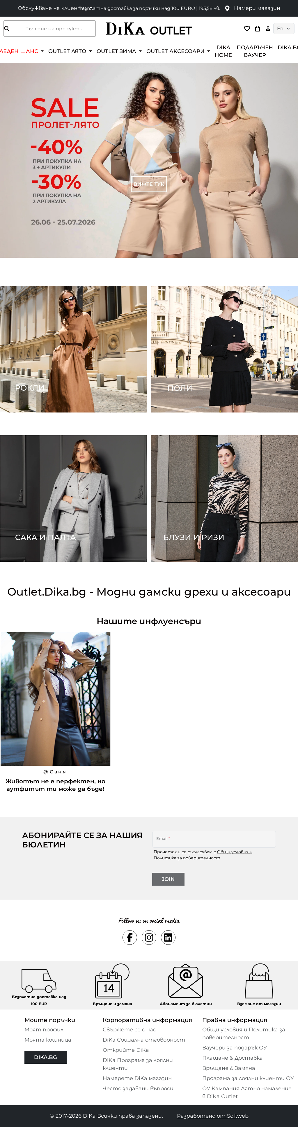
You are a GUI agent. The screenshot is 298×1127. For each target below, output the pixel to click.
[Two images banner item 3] (73, 498)
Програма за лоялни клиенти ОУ (248, 1078)
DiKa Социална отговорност (144, 1040)
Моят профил (43, 1029)
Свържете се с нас (129, 1029)
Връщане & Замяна (228, 1068)
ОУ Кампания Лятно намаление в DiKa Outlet (247, 1092)
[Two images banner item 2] (224, 349)
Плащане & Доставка (232, 1058)
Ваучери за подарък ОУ (234, 1048)
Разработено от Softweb (213, 1116)
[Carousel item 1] (149, 160)
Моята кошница (47, 1040)
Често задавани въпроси (138, 1088)
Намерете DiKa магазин (137, 1078)
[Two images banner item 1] (73, 349)
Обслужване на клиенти (53, 8)
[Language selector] (284, 28)
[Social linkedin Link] (168, 937)
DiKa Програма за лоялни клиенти (138, 1064)
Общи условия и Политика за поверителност (243, 1033)
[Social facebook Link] (130, 937)
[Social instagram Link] (149, 937)
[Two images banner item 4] (224, 498)
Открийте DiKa (126, 1050)
